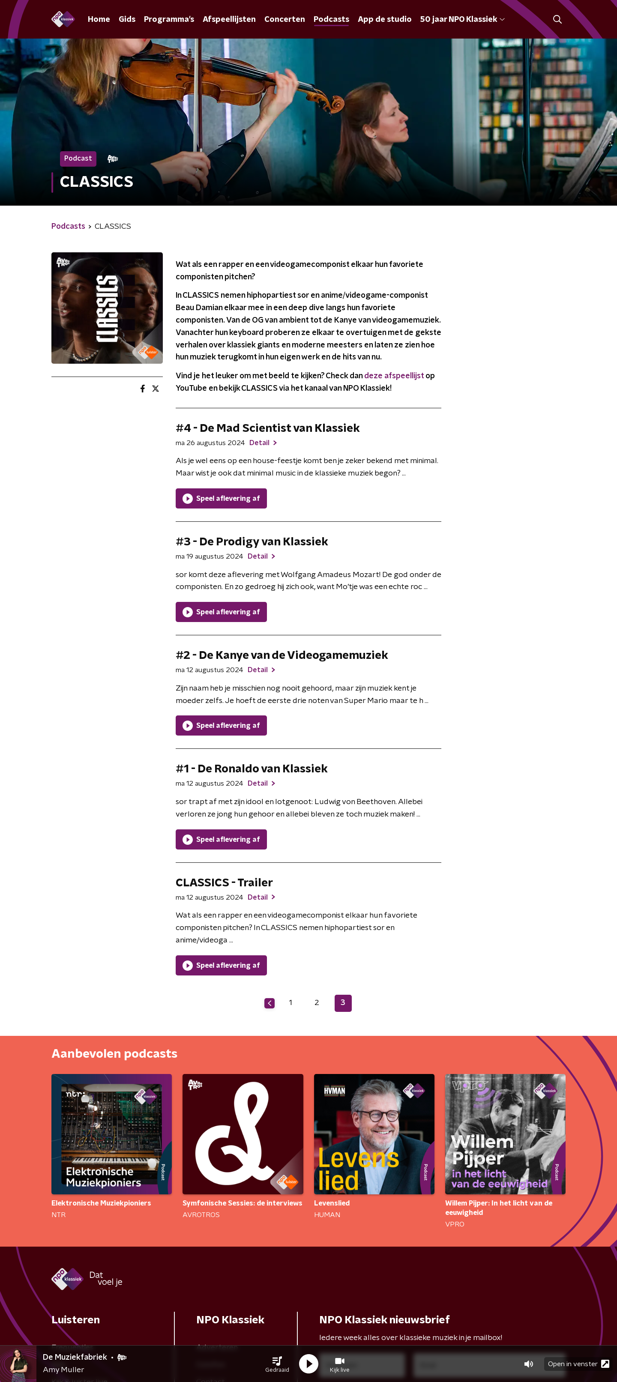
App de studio (385, 20)
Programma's (169, 20)
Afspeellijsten (229, 20)
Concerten (284, 20)
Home (99, 20)
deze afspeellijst (394, 376)
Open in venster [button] (578, 1364)
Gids (127, 20)
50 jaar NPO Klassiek (462, 20)
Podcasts (331, 20)
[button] (277, 1364)
